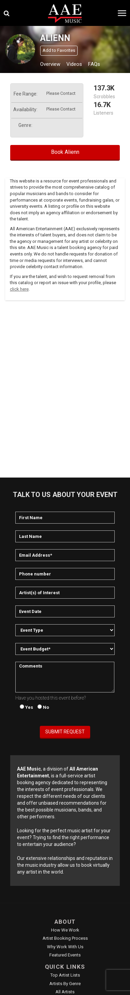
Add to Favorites (59, 50)
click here (19, 289)
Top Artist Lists (65, 975)
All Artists (65, 991)
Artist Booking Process (65, 938)
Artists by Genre (65, 983)
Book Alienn (65, 152)
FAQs (94, 64)
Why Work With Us (65, 946)
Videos (74, 64)
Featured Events (65, 954)
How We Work (65, 930)
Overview (50, 64)
